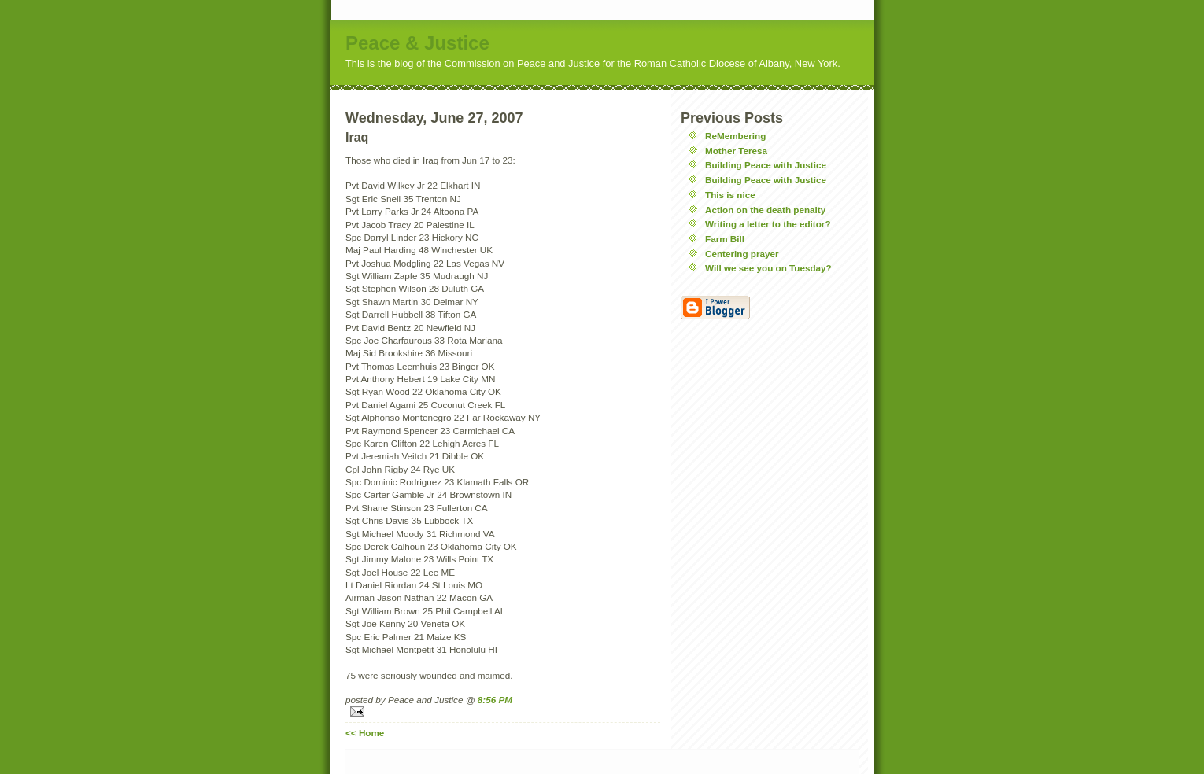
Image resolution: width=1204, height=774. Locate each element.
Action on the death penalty (765, 210)
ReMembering (735, 136)
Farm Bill (724, 239)
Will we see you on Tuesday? (768, 268)
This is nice (730, 195)
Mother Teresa (736, 151)
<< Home (364, 733)
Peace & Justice (417, 42)
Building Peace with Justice (765, 165)
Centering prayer (742, 254)
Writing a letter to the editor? (768, 224)
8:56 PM (495, 700)
